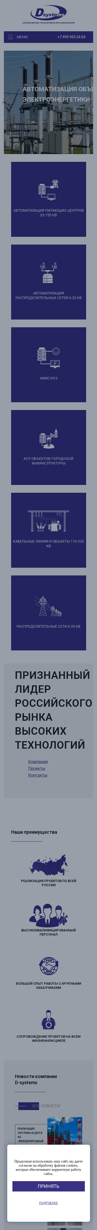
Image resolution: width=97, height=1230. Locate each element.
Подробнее (48, 1203)
